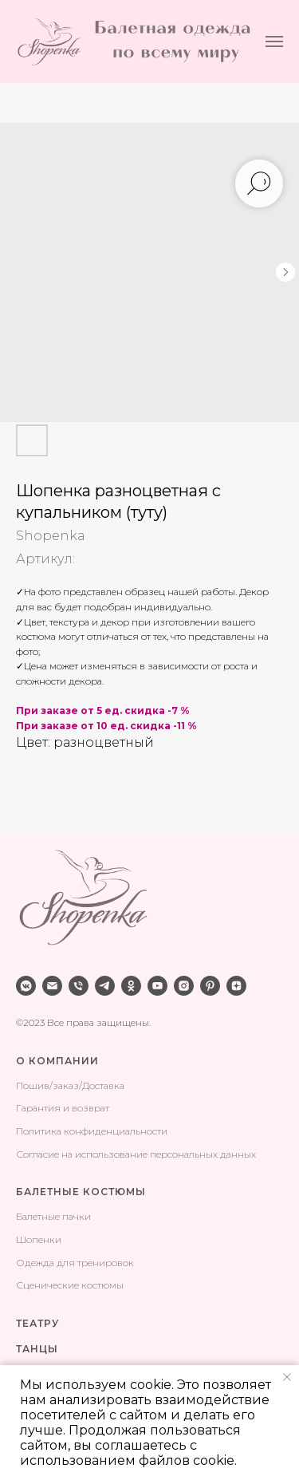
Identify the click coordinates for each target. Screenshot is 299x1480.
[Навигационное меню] (274, 41)
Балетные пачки (53, 1216)
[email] (52, 986)
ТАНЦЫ (37, 1349)
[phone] (79, 986)
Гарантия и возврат (62, 1108)
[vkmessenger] (26, 986)
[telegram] (105, 986)
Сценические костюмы (70, 1285)
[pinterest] (210, 986)
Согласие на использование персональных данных (136, 1154)
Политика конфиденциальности (91, 1131)
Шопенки (38, 1239)
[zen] (236, 986)
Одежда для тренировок (75, 1263)
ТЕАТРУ (37, 1323)
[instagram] (184, 986)
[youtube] (157, 986)
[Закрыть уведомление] (287, 1377)
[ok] (131, 986)
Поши (30, 1085)
